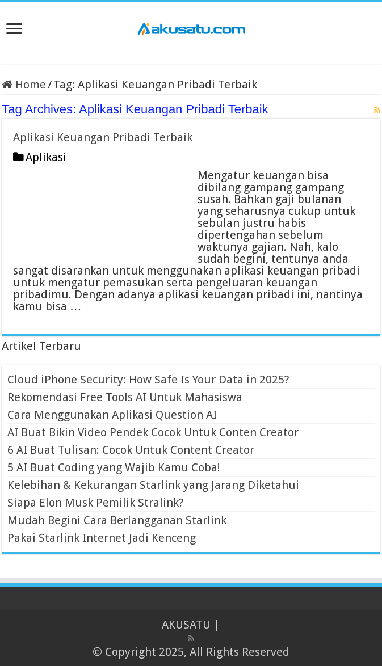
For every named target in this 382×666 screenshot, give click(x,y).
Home (24, 84)
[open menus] (14, 29)
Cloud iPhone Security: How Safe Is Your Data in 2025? (148, 379)
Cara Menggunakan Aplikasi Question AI (112, 414)
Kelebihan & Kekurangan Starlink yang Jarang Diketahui (153, 485)
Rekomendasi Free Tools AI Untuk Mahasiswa (124, 397)
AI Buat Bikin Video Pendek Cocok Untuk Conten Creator (153, 432)
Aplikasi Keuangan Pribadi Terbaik (102, 137)
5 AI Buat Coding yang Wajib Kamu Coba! (113, 467)
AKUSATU (186, 624)
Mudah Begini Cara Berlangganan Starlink (116, 520)
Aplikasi (46, 157)
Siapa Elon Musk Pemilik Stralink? (95, 502)
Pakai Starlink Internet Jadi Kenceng (101, 538)
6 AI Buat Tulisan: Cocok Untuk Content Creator (130, 450)
